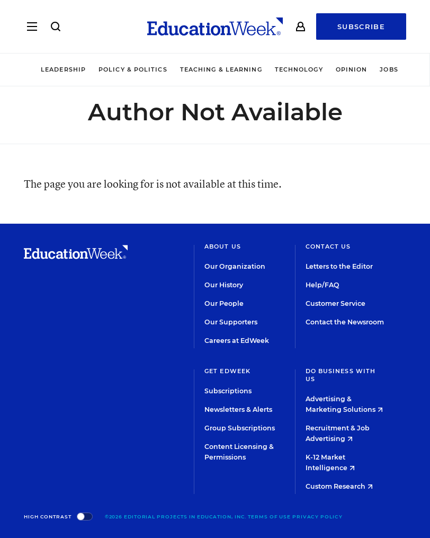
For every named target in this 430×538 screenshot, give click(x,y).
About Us (222, 246)
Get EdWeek (227, 371)
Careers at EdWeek (236, 341)
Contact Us (328, 246)
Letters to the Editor (339, 266)
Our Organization (234, 266)
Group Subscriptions (239, 428)
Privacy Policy (317, 516)
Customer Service (335, 303)
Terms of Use (269, 516)
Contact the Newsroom (345, 322)
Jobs (389, 69)
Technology (299, 69)
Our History (223, 285)
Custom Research (339, 486)
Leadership (63, 69)
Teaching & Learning (221, 69)
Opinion (352, 69)
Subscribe (361, 26)
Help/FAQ (322, 285)
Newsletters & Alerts (238, 409)
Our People (224, 303)
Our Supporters (230, 322)
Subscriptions (228, 391)
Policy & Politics (132, 69)
